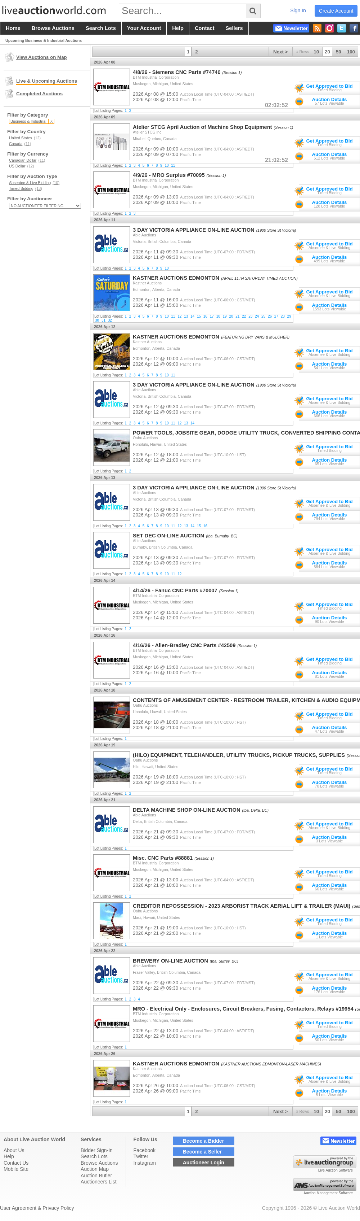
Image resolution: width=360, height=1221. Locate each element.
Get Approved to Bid (329, 86)
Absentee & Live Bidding (34, 182)
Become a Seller (202, 1152)
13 (186, 316)
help (178, 28)
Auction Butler (96, 1175)
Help (9, 1156)
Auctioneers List (99, 1182)
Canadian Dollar (27, 160)
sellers (234, 28)
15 (199, 316)
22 (244, 316)
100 (351, 51)
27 (276, 316)
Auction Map (95, 1169)
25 (263, 316)
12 (179, 316)
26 (270, 316)
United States (25, 138)
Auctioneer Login (203, 1162)
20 (327, 51)
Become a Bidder (203, 1141)
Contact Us (16, 1163)
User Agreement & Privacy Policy (37, 1208)
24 (257, 316)
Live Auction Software (335, 1170)
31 (103, 320)
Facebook (145, 1150)
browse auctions (53, 28)
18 (218, 316)
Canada (20, 143)
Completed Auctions (39, 93)
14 (192, 316)
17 (212, 316)
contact (205, 28)
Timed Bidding (25, 188)
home (13, 28)
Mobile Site (16, 1169)
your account (144, 28)
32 (110, 320)
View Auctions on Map (41, 57)
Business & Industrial (31, 121)
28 (283, 316)
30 (97, 320)
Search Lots (94, 1156)
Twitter (141, 1156)
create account (336, 11)
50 (338, 51)
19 (225, 316)
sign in (298, 10)
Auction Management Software (328, 1193)
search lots (101, 28)
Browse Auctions (99, 1163)
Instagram (145, 1163)
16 (205, 316)
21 (237, 316)
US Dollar (21, 166)
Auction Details (329, 99)
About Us (14, 1150)
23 (250, 316)
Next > (280, 51)
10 (316, 51)
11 (173, 165)
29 (289, 316)
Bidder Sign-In (97, 1150)
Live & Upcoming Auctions (46, 81)
